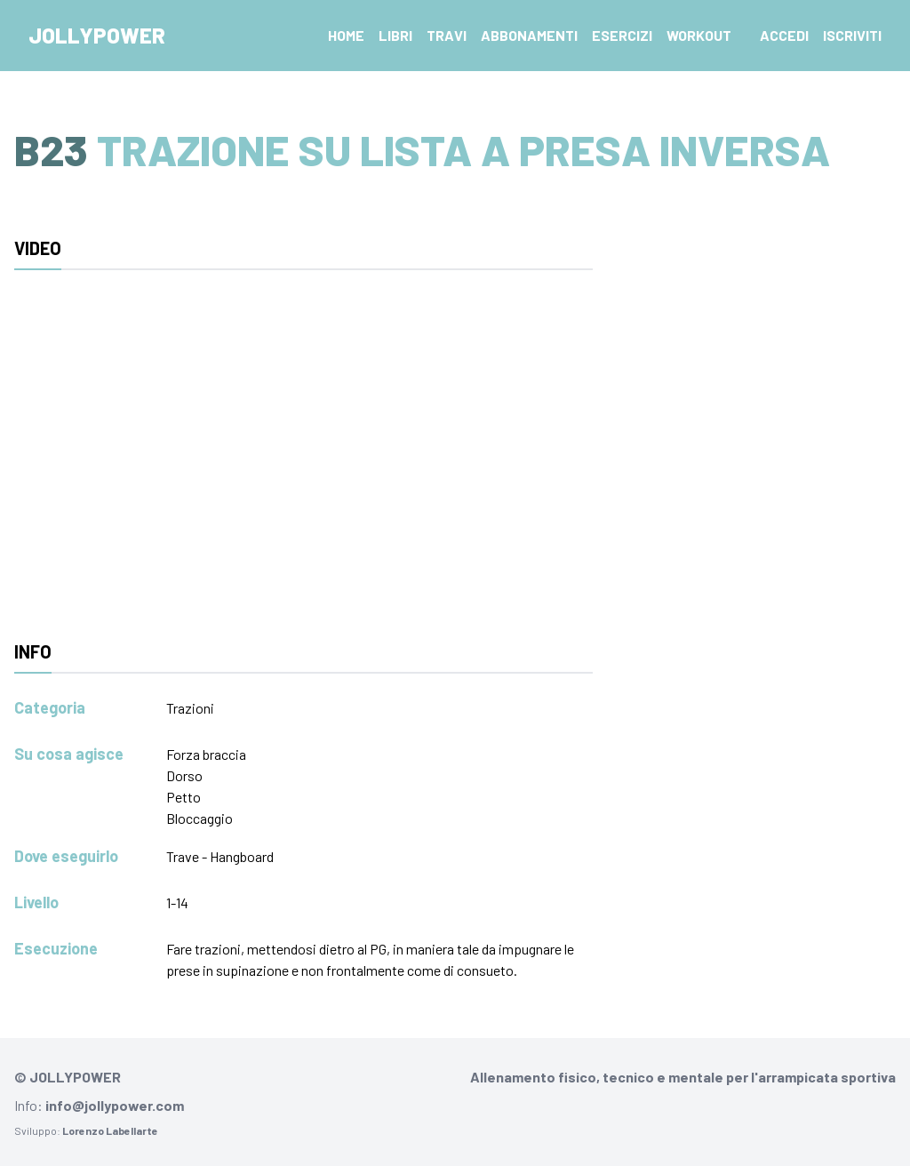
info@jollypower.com (114, 1105)
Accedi (784, 35)
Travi (447, 35)
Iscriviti (852, 35)
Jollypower (96, 35)
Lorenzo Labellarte (110, 1130)
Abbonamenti (529, 35)
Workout (699, 35)
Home (346, 35)
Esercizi (622, 35)
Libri (395, 35)
